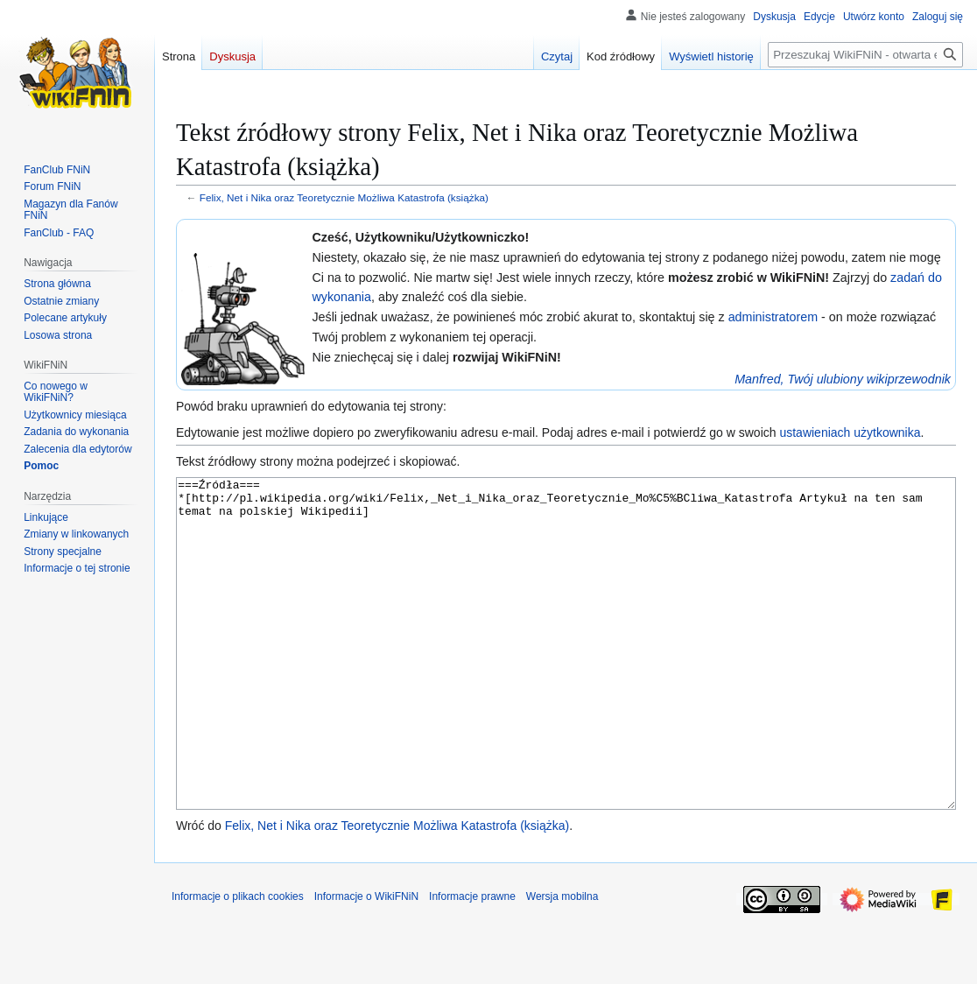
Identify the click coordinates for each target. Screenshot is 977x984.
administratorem (773, 317)
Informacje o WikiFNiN (366, 962)
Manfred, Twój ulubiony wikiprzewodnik (843, 379)
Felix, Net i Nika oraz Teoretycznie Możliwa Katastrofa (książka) (344, 197)
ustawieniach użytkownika (849, 432)
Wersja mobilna (562, 962)
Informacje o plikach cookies (238, 962)
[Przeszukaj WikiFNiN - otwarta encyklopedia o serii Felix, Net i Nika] (865, 54)
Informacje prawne (472, 962)
